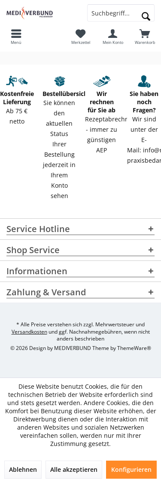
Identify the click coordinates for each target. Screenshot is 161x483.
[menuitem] (145, 37)
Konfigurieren (131, 469)
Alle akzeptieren (73, 469)
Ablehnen (23, 469)
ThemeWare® (134, 348)
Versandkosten (29, 331)
